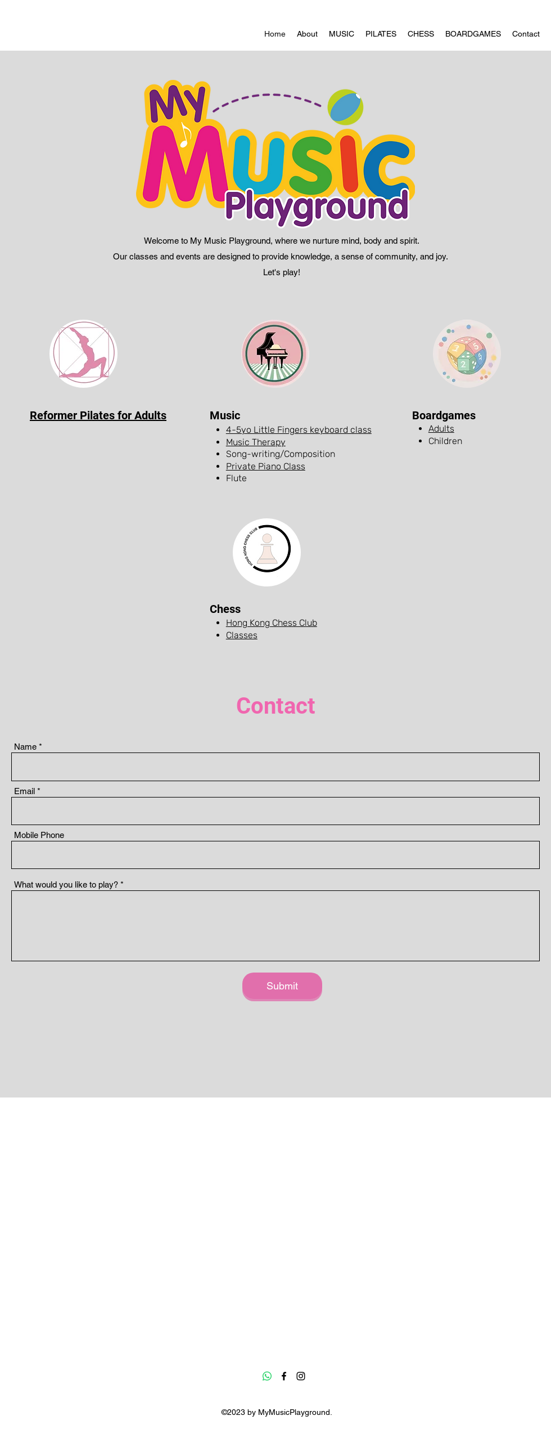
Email (24, 791)
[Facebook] (284, 1376)
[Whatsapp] (267, 1376)
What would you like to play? (66, 884)
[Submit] (282, 986)
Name (25, 746)
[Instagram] (300, 1376)
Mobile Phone (39, 835)
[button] (341, 33)
